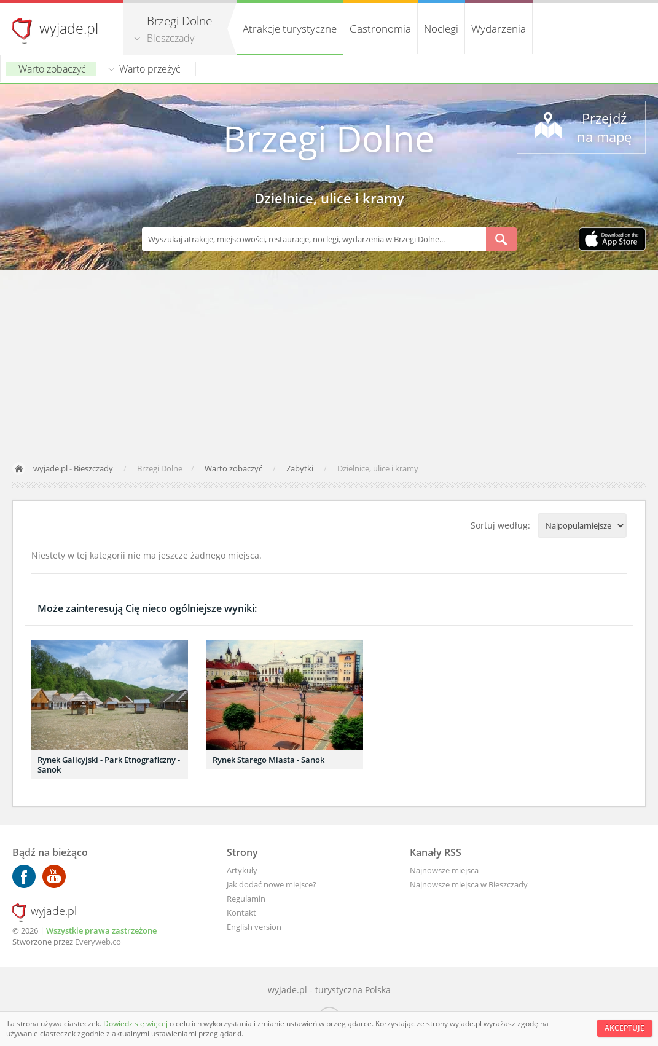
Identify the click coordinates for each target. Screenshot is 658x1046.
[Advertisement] (329, 362)
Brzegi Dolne (329, 138)
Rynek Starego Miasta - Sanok (268, 760)
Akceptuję (624, 1028)
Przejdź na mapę (604, 127)
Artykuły (242, 870)
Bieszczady (170, 38)
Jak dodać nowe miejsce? (271, 884)
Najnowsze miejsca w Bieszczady (469, 884)
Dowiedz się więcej (136, 1023)
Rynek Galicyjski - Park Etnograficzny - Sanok (108, 764)
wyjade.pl (68, 28)
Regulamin (246, 898)
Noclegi (441, 29)
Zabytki (300, 468)
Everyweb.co (98, 941)
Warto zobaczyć (52, 69)
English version (254, 926)
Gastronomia (380, 29)
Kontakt (241, 912)
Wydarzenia (498, 29)
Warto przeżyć (150, 69)
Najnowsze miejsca (444, 870)
